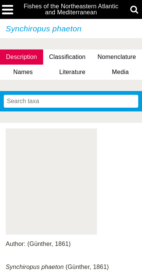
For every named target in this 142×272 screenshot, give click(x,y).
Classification (67, 57)
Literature (72, 72)
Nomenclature (117, 57)
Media (120, 72)
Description (21, 57)
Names (23, 72)
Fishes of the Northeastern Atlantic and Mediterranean (70, 9)
